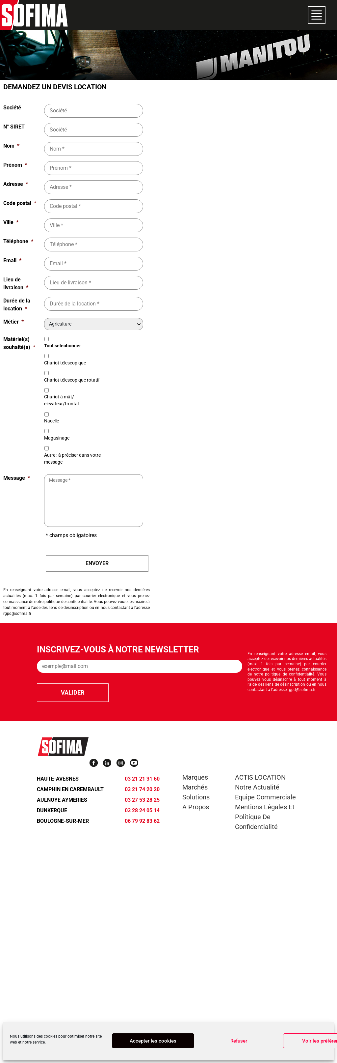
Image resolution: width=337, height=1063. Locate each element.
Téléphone (18, 241)
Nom (11, 146)
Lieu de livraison (15, 283)
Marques (195, 777)
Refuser (238, 1041)
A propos (195, 807)
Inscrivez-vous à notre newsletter (118, 649)
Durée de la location (16, 305)
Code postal (19, 203)
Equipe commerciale (265, 797)
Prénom (15, 165)
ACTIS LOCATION (260, 777)
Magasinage (56, 438)
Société (12, 107)
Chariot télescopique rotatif (72, 380)
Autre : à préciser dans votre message (72, 458)
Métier (13, 322)
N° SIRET (14, 127)
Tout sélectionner (62, 345)
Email (12, 260)
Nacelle (51, 420)
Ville (10, 222)
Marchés (195, 787)
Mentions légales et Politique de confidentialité (265, 817)
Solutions (196, 797)
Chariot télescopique (65, 362)
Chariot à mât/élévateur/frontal (61, 400)
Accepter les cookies (153, 1041)
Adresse (15, 184)
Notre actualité (257, 787)
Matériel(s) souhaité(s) (19, 343)
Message (16, 478)
